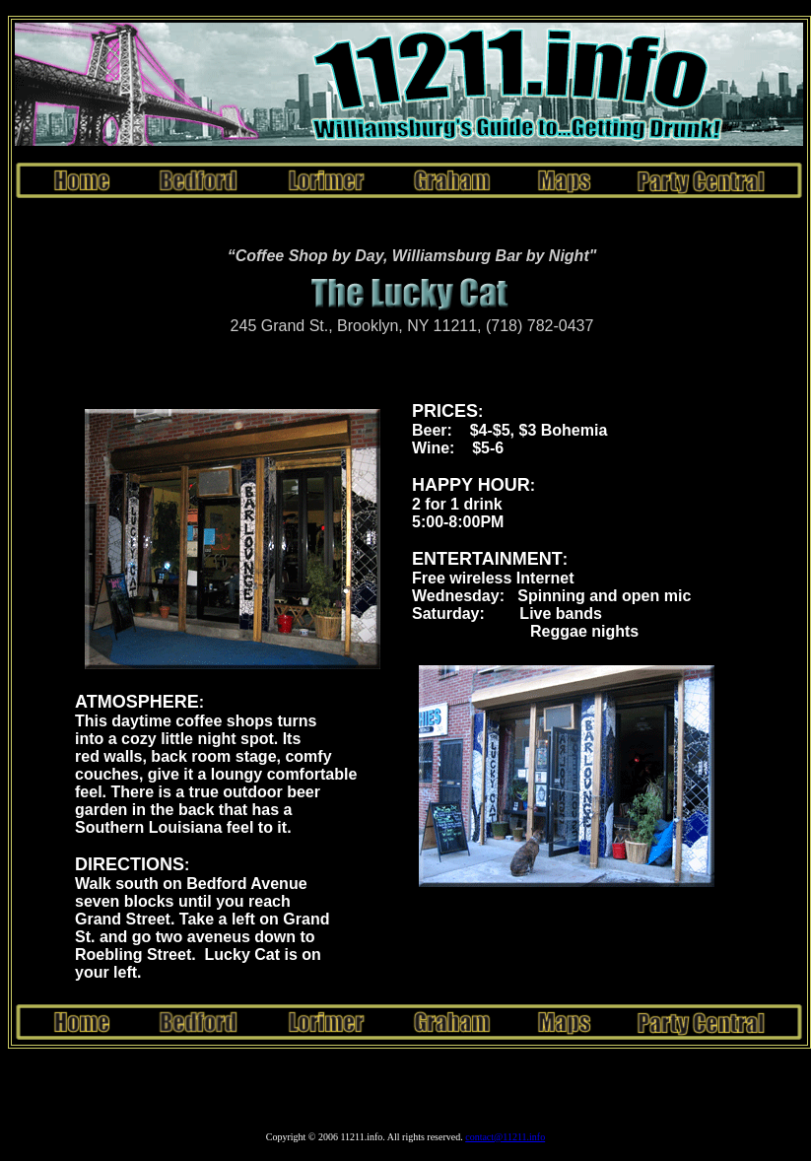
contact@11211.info (505, 1139)
